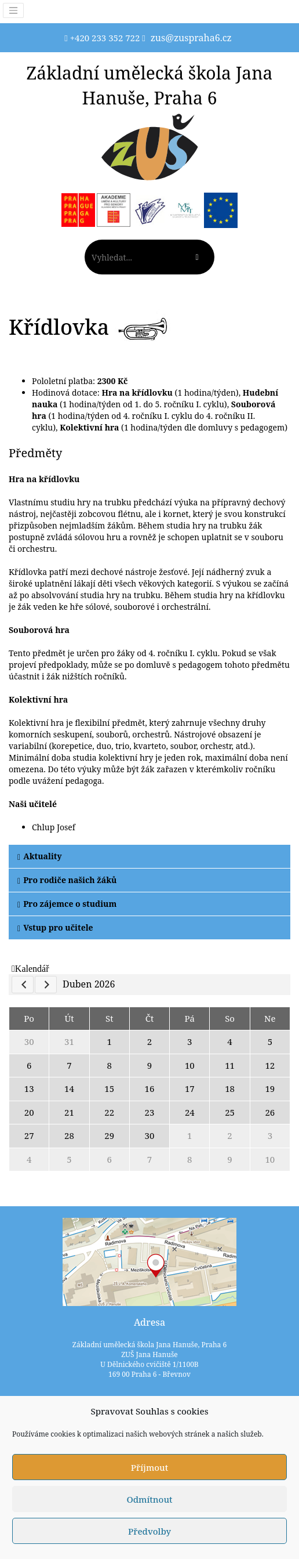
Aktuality (39, 856)
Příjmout (149, 1467)
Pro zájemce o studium (66, 903)
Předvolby (149, 1531)
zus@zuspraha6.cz (191, 37)
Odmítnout (149, 1499)
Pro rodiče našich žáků (66, 879)
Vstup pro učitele (55, 927)
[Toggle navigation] (13, 10)
